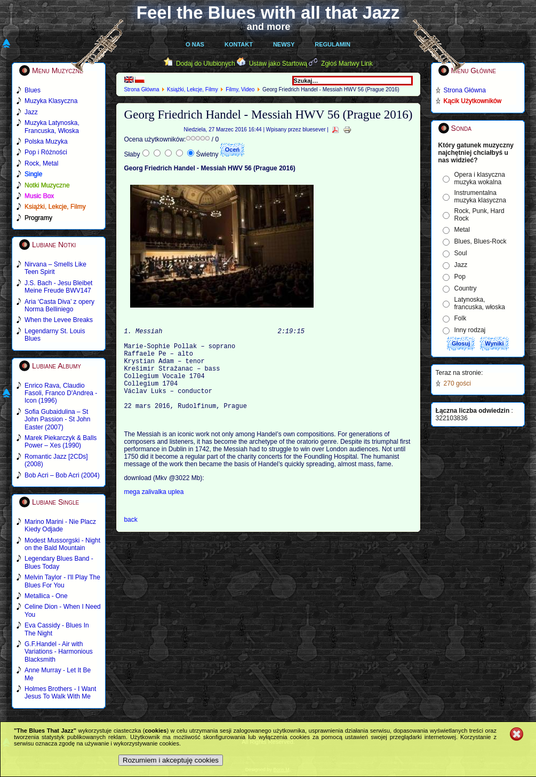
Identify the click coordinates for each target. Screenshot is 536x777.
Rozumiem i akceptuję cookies (171, 760)
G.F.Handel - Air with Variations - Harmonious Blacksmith (59, 651)
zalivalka (155, 511)
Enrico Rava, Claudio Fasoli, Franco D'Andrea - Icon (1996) (61, 393)
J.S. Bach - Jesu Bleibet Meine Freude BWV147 (58, 286)
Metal (462, 229)
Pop (460, 276)
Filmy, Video (240, 89)
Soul (460, 253)
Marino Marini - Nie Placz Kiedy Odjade (60, 525)
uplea (175, 511)
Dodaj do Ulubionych (205, 63)
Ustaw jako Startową (278, 63)
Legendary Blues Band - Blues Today (59, 562)
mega (132, 511)
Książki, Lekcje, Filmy (192, 89)
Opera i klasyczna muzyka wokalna (479, 178)
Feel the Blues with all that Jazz (268, 12)
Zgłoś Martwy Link (347, 63)
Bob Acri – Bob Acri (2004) (62, 475)
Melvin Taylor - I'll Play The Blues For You (62, 581)
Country (465, 288)
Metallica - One (46, 596)
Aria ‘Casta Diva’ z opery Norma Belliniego (59, 305)
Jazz (461, 265)
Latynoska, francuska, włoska (479, 303)
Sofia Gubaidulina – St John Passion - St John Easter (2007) (57, 419)
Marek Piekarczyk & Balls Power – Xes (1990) (61, 441)
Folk (460, 318)
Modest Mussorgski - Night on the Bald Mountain (62, 544)
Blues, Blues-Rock (480, 241)
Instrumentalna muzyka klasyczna (480, 196)
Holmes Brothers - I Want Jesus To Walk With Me (60, 692)
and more (269, 26)
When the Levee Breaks (59, 320)
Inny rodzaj (470, 330)
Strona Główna (141, 89)
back (130, 539)
